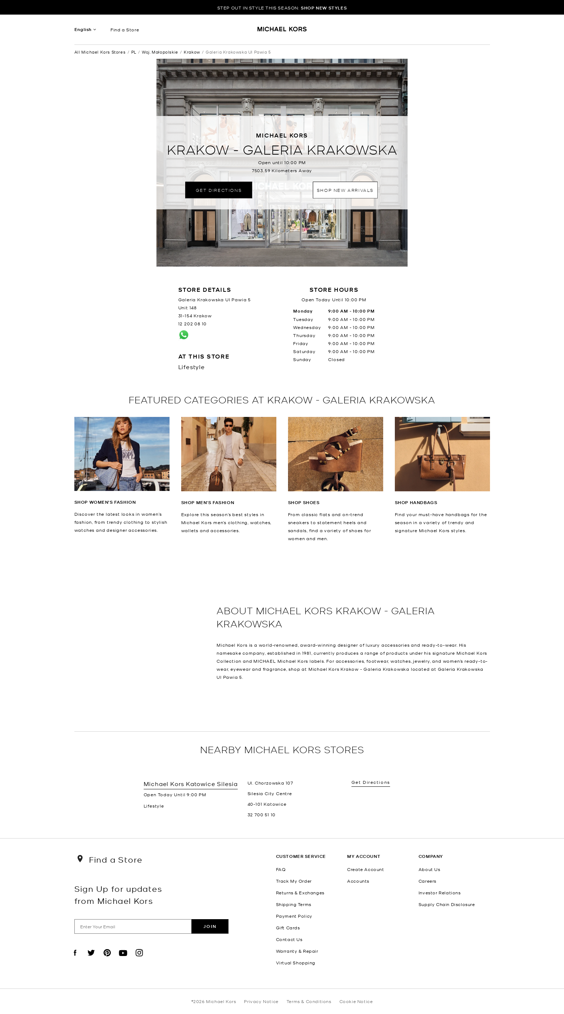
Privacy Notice (261, 1001)
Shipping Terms (293, 904)
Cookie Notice (356, 1001)
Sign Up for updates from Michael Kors (118, 894)
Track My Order (294, 881)
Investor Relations (440, 892)
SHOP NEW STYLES (324, 8)
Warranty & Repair (297, 951)
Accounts (358, 881)
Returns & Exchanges (300, 892)
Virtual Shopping (296, 962)
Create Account (365, 869)
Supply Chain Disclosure (447, 904)
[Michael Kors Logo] (282, 31)
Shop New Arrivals (345, 190)
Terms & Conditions (309, 1001)
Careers (427, 881)
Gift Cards (288, 927)
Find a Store (124, 29)
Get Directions (219, 190)
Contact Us (289, 939)
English (83, 29)
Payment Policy (294, 916)
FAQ (281, 869)
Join (209, 926)
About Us (429, 869)
